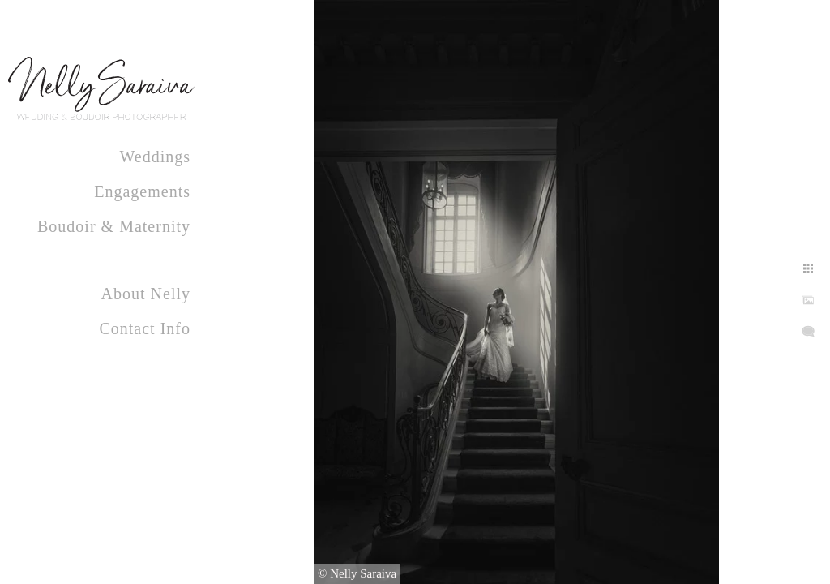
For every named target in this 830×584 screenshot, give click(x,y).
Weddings (155, 156)
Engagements (142, 191)
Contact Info (144, 328)
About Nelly (145, 294)
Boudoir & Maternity (113, 226)
